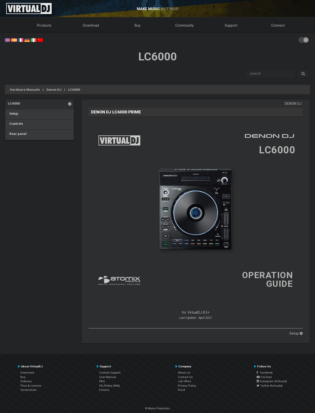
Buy (138, 25)
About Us (184, 372)
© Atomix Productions (157, 408)
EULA (181, 390)
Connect (278, 25)
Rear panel (17, 134)
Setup (13, 113)
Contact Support (110, 372)
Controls (15, 124)
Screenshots (28, 390)
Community (184, 25)
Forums (104, 390)
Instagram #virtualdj (272, 381)
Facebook (265, 372)
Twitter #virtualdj (270, 385)
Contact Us (185, 377)
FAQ (102, 381)
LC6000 (74, 89)
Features (26, 381)
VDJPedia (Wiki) (109, 385)
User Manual (107, 377)
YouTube (264, 377)
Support (231, 25)
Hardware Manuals (25, 89)
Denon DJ (54, 89)
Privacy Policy (187, 385)
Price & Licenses (30, 385)
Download (91, 25)
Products (44, 25)
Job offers (184, 381)
